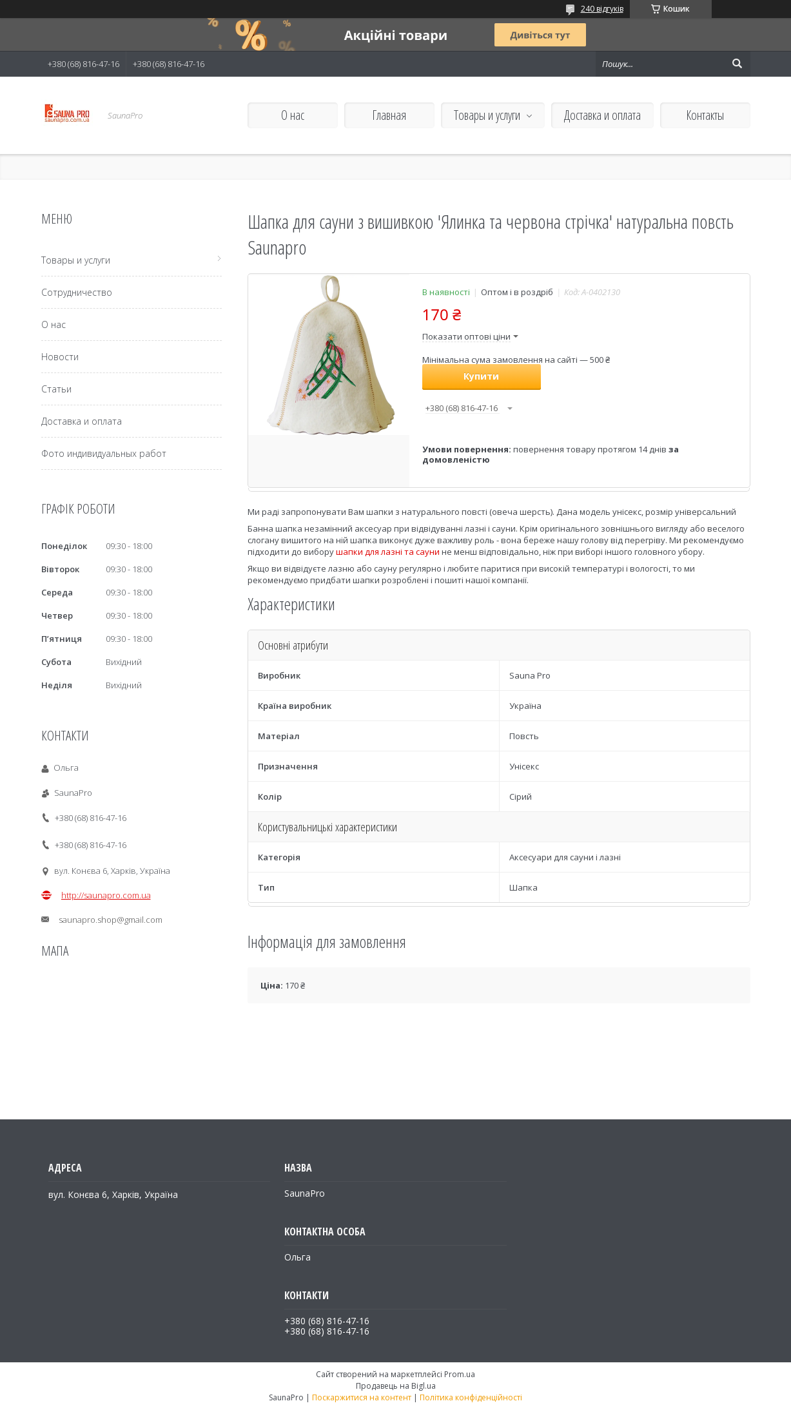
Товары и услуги (487, 115)
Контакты (705, 115)
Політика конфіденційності (471, 1397)
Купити (481, 376)
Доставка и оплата (602, 115)
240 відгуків (602, 8)
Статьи (56, 389)
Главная (389, 115)
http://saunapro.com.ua (106, 895)
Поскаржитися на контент (361, 1397)
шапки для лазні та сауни (388, 551)
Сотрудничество (76, 292)
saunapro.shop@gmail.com (110, 919)
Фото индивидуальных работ (103, 453)
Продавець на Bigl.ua (396, 1385)
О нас (292, 115)
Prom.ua (459, 1374)
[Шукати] (737, 64)
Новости (60, 357)
